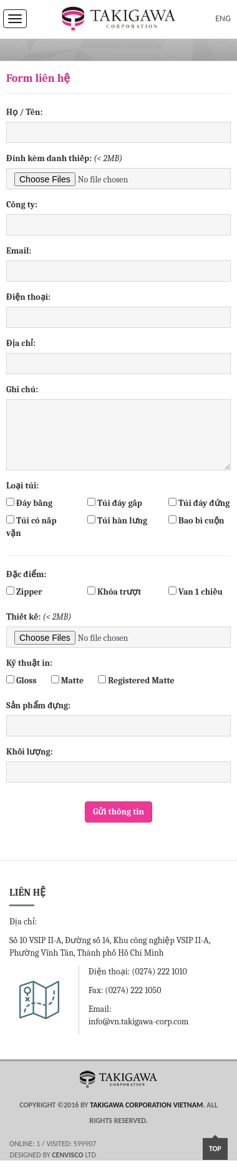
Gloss (21, 680)
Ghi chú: (22, 389)
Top (215, 1148)
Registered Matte (136, 680)
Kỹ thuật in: (29, 663)
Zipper (24, 591)
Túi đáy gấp (114, 503)
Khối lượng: (29, 751)
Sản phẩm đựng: (38, 705)
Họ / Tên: (24, 112)
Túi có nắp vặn (31, 526)
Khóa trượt (114, 591)
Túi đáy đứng (199, 503)
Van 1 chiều (195, 591)
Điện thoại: (28, 297)
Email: (18, 250)
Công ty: (21, 204)
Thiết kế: (39, 616)
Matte (67, 680)
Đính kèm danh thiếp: (64, 158)
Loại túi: (22, 485)
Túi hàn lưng (117, 520)
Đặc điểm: (26, 574)
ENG (223, 18)
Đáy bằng (29, 503)
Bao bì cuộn (196, 520)
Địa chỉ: (21, 343)
